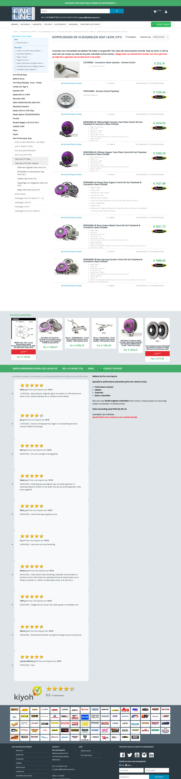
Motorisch (25, 24)
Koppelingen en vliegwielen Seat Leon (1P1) (32, 184)
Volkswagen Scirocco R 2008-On (27, 211)
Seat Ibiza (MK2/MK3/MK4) (25, 150)
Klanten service (86, 751)
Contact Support (110, 369)
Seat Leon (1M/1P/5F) (23, 154)
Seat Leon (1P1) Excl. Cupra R (26, 163)
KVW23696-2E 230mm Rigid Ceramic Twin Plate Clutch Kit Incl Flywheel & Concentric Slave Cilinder (113, 123)
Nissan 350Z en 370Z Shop (23, 110)
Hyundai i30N (18, 91)
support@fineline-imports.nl (64, 769)
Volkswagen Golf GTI (23, 202)
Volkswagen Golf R (22, 206)
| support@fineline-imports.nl (89, 17)
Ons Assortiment (86, 755)
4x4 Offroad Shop (20, 75)
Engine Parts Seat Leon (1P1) (28, 190)
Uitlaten (48, 24)
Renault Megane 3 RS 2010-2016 (26, 122)
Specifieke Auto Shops (90, 24)
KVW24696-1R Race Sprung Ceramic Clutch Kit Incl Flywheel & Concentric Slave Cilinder (113, 260)
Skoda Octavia (20, 194)
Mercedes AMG (19, 98)
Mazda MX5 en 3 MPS (21, 94)
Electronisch (60, 24)
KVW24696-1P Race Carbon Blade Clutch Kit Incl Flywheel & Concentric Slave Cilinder (111, 226)
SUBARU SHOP (18, 126)
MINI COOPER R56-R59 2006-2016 (26, 102)
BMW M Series (18, 79)
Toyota (15, 134)
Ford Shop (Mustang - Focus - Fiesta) (27, 82)
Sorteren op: (154, 37)
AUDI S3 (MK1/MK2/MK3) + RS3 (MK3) (30, 142)
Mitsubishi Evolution (21, 106)
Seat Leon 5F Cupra (23, 159)
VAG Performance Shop (22, 138)
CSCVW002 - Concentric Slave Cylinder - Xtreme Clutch (109, 62)
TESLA (15, 130)
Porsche (16, 118)
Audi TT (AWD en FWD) (24, 146)
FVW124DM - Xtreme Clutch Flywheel (101, 91)
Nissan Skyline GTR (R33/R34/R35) (26, 114)
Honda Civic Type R (20, 86)
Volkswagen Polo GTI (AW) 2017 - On (29, 198)
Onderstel (37, 24)
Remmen (14, 24)
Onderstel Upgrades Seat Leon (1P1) (31, 167)
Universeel (73, 24)
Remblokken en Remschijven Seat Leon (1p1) (30, 173)
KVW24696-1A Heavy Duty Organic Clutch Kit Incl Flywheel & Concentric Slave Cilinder (112, 183)
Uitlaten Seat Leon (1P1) (27, 178)
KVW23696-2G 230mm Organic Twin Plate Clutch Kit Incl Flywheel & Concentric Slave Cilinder (114, 153)
